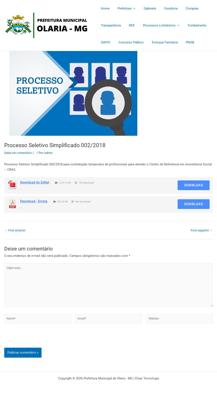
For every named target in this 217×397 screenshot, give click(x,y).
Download (193, 185)
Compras (184, 8)
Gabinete (145, 8)
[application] (131, 8)
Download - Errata (33, 201)
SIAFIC (105, 42)
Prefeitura (124, 8)
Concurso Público (128, 42)
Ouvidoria (164, 8)
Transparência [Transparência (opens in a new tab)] (110, 25)
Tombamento (190, 25)
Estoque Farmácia (160, 42)
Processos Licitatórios (157, 25)
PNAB (184, 42)
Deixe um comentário (19, 153)
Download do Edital (34, 182)
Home (104, 8)
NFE (129, 25)
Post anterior (16, 230)
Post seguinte (200, 230)
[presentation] (36, 343)
